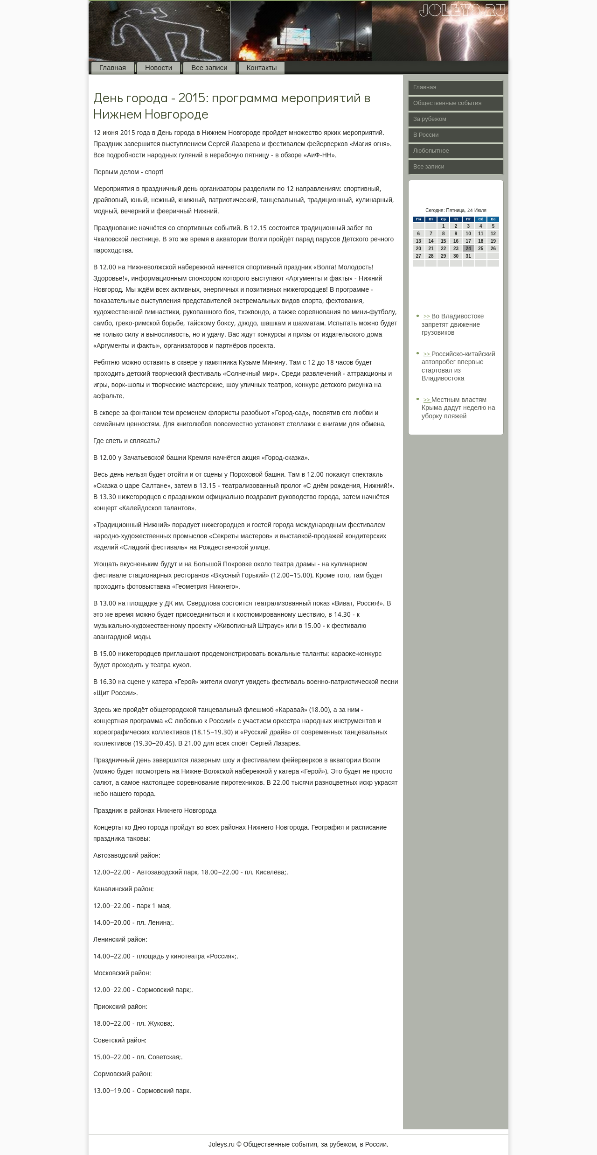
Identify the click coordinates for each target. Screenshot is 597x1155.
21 (430, 248)
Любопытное (431, 151)
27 (418, 256)
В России (426, 135)
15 (443, 241)
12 (493, 233)
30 (455, 256)
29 (443, 256)
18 (480, 241)
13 (418, 241)
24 (468, 248)
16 (455, 241)
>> (427, 316)
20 (418, 248)
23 (455, 248)
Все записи (209, 68)
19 (493, 241)
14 (430, 241)
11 (480, 233)
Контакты (262, 68)
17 (468, 241)
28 (430, 256)
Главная (112, 68)
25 (480, 248)
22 (443, 248)
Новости (158, 68)
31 (468, 256)
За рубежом (429, 119)
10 (468, 233)
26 (493, 248)
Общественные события (447, 103)
